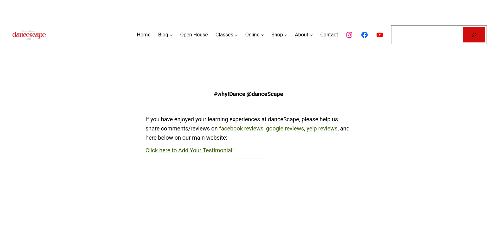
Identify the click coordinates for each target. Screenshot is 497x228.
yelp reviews (322, 128)
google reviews (285, 128)
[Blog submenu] (171, 34)
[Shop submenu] (285, 34)
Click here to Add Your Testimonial (188, 150)
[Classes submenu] (236, 34)
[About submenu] (311, 34)
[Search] (474, 34)
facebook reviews (241, 128)
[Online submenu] (262, 34)
